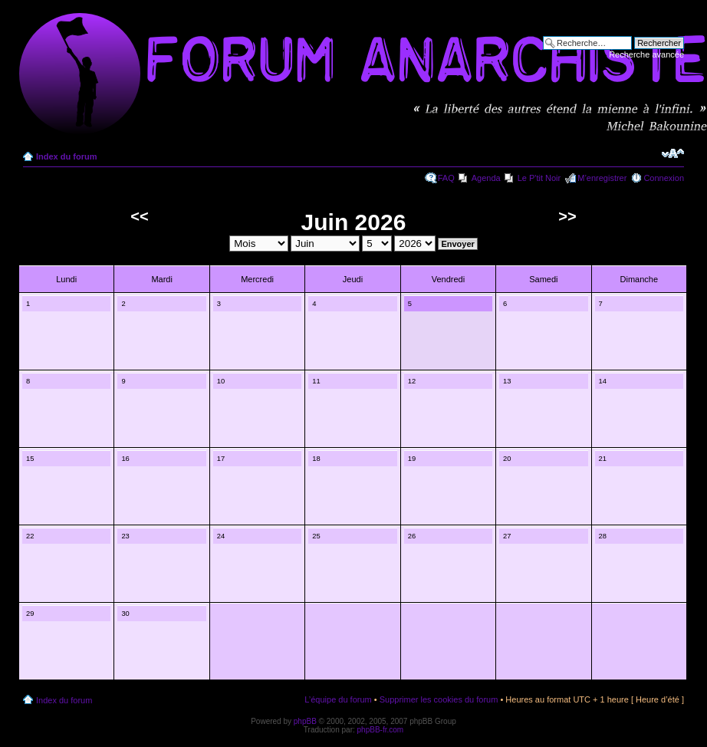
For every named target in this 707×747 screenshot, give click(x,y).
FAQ (446, 178)
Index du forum (66, 156)
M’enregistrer (601, 178)
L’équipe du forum (337, 699)
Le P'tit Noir (539, 178)
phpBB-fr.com (380, 730)
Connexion (663, 178)
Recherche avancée (646, 54)
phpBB (305, 721)
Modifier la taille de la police (673, 153)
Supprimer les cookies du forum (439, 699)
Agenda (486, 178)
